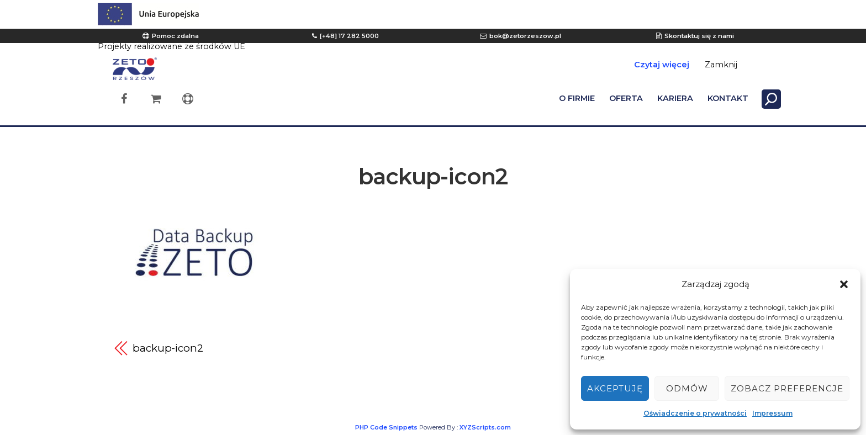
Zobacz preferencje (787, 388)
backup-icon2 (433, 176)
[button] (843, 284)
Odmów (687, 388)
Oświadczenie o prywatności (695, 413)
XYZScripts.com (485, 427)
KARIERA (675, 98)
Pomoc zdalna (175, 36)
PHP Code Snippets (386, 427)
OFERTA (626, 98)
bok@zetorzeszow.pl (525, 36)
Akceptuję (615, 388)
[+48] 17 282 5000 (349, 36)
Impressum (772, 413)
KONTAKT (727, 98)
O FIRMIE (577, 98)
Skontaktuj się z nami (699, 36)
